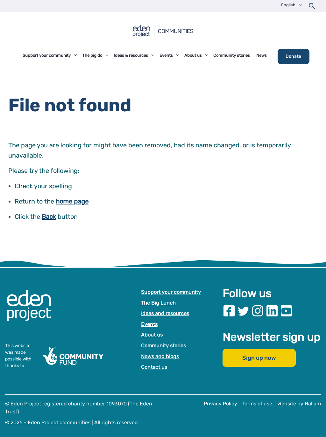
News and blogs (160, 356)
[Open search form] (312, 6)
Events (149, 324)
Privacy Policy (220, 404)
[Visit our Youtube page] (286, 310)
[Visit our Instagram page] (257, 310)
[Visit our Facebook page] (229, 310)
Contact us (154, 367)
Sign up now (259, 358)
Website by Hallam (299, 404)
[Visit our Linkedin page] (272, 310)
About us (152, 335)
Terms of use (257, 404)
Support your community (171, 292)
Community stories (163, 346)
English (288, 5)
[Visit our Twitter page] (243, 310)
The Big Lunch (158, 303)
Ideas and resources (165, 313)
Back (49, 216)
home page (72, 201)
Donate (293, 56)
